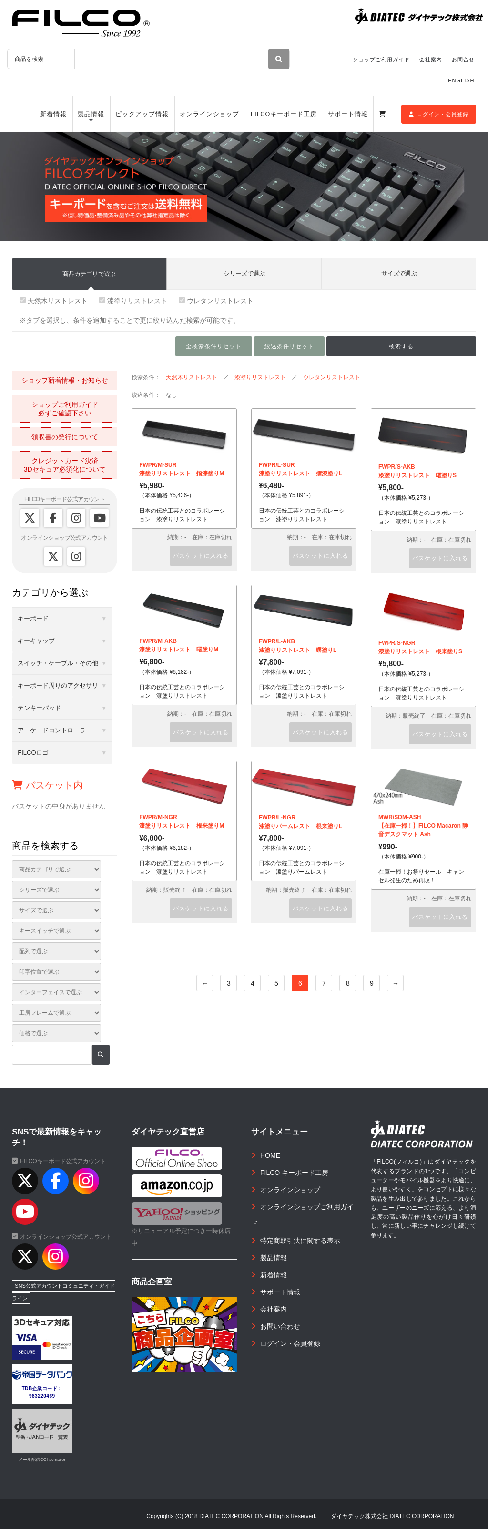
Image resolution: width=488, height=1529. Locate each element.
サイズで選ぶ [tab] (399, 273)
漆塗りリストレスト (133, 301)
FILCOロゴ (33, 752)
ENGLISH (461, 80)
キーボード (33, 618)
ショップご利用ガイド (381, 59)
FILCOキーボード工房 (284, 114)
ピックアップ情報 (141, 114)
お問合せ (463, 59)
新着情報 (53, 114)
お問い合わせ (280, 1326)
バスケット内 (47, 785)
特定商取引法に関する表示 (300, 1240)
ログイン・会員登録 (438, 114)
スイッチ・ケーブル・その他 (58, 663)
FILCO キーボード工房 (294, 1172)
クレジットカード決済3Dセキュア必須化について (65, 465)
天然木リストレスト (54, 301)
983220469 (42, 1396)
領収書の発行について (64, 437)
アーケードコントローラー (55, 730)
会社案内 (430, 59)
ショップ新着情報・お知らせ (64, 380)
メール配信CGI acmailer (42, 1459)
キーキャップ (36, 640)
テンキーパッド (39, 707)
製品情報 (91, 114)
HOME (270, 1155)
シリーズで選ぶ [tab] (244, 273)
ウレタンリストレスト (216, 301)
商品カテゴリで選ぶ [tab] (88, 273)
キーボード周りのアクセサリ (58, 685)
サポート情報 (347, 114)
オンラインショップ (209, 114)
